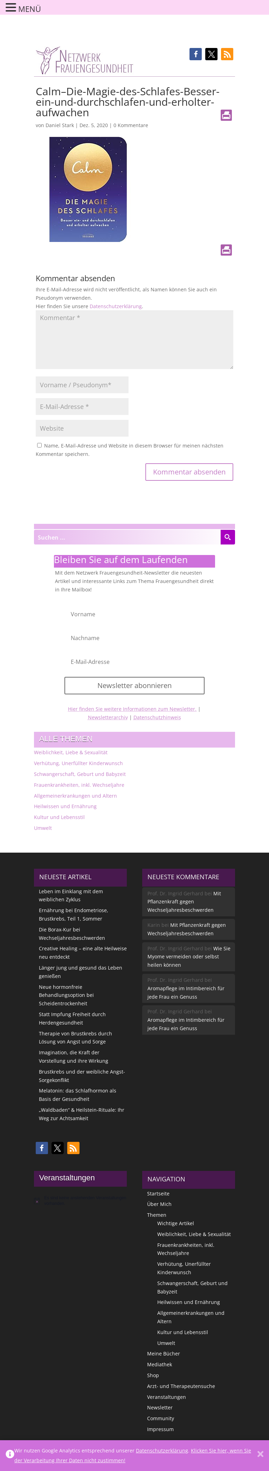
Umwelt (43, 828)
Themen (156, 1215)
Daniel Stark (60, 125)
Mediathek (159, 1364)
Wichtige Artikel (175, 1223)
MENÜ (29, 9)
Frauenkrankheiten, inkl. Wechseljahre (79, 785)
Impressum (160, 1429)
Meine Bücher (163, 1353)
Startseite (158, 1193)
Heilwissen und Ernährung (65, 806)
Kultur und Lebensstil (59, 817)
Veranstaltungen (166, 1397)
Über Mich (159, 1204)
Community (160, 1418)
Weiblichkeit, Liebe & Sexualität (71, 752)
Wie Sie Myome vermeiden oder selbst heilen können (188, 957)
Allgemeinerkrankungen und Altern (75, 795)
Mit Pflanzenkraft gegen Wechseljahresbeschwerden (184, 902)
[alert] (80, 1201)
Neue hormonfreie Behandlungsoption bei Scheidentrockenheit (66, 995)
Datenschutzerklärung (116, 306)
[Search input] (127, 537)
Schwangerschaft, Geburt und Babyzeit (80, 774)
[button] (195, 54)
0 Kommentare (130, 125)
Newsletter (160, 1407)
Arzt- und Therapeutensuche (181, 1386)
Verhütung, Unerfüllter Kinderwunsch (78, 763)
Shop (153, 1375)
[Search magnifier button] (227, 537)
